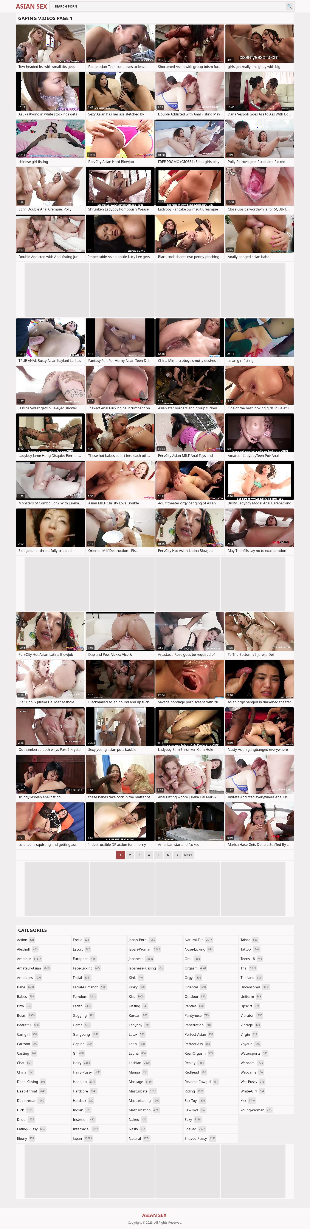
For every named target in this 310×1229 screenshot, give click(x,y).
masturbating (144, 1100)
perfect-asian (199, 1034)
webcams (252, 1072)
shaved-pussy (200, 1138)
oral (193, 959)
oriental (196, 987)
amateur (29, 959)
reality (195, 1063)
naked (138, 1119)
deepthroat (31, 1100)
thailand (251, 977)
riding (195, 1091)
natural (139, 1138)
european (85, 959)
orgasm (196, 968)
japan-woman (145, 949)
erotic (81, 940)
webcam (252, 1063)
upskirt (250, 1006)
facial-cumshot (90, 987)
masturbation (144, 1110)
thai (248, 968)
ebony (26, 1138)
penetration (198, 1025)
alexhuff (28, 949)
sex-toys (195, 1110)
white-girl (252, 1091)
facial (82, 977)
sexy (193, 1119)
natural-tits (199, 940)
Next (188, 855)
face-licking (87, 968)
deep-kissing (31, 1081)
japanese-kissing (146, 968)
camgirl (27, 1034)
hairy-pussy (87, 1072)
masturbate (143, 1091)
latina (138, 1053)
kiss (137, 996)
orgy (193, 977)
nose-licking (199, 949)
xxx (248, 1100)
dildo (26, 1119)
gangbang (86, 1034)
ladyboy (139, 1025)
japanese (141, 959)
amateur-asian (34, 968)
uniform (251, 996)
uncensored (255, 987)
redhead (196, 1072)
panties (195, 1006)
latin (137, 1044)
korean (139, 1015)
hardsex (84, 1100)
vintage (250, 1025)
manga (138, 1072)
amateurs (29, 977)
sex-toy (195, 1100)
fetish (82, 1006)
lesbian (140, 1063)
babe (26, 987)
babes (26, 996)
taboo (249, 940)
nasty (137, 1129)
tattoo (250, 949)
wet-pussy (252, 1081)
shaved (195, 1129)
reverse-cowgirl (202, 1081)
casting (27, 1053)
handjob (84, 1081)
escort (82, 949)
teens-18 (251, 959)
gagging (84, 1015)
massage (141, 1081)
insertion (84, 1119)
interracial (86, 1129)
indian (82, 1110)
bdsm (26, 1015)
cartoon (27, 1044)
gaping (83, 1044)
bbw (24, 1006)
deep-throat (32, 1091)
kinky (137, 987)
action (26, 940)
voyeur (250, 1044)
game (82, 1025)
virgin (249, 1034)
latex (137, 1034)
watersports (254, 1053)
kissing (138, 1006)
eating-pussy (31, 1129)
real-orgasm (199, 1053)
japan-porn (142, 940)
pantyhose (197, 1015)
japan (83, 1138)
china (25, 1072)
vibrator (251, 1015)
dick (25, 1110)
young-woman (256, 1110)
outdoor (196, 996)
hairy (82, 1063)
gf (79, 1053)
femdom (85, 996)
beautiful (28, 1025)
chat (25, 1063)
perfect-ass (198, 1044)
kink (136, 977)
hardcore (85, 1091)
